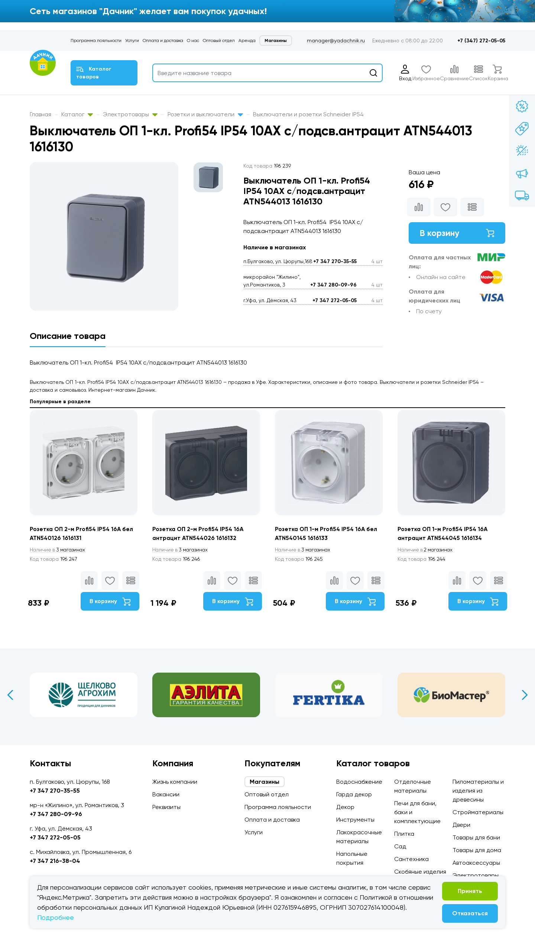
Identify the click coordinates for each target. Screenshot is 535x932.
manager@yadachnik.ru (336, 40)
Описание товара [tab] (68, 335)
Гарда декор (354, 794)
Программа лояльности (96, 40)
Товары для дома (477, 850)
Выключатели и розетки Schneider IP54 (308, 114)
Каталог (77, 114)
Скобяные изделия (420, 871)
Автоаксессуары (476, 862)
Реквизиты (166, 806)
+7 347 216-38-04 (55, 860)
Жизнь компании (174, 781)
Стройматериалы (478, 812)
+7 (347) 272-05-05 (481, 41)
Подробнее (55, 917)
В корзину (457, 233)
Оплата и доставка (163, 40)
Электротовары (130, 114)
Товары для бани (476, 837)
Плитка (404, 833)
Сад (400, 846)
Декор (345, 806)
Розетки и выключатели (205, 114)
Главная (40, 114)
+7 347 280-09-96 (333, 285)
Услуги (132, 40)
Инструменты (355, 819)
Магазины (276, 40)
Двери (461, 824)
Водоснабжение (359, 781)
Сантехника (411, 859)
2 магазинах (426, 550)
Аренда (247, 40)
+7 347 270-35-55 (335, 261)
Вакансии (165, 794)
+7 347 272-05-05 (334, 300)
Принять (470, 890)
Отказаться (470, 913)
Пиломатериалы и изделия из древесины (478, 790)
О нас (193, 40)
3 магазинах (59, 550)
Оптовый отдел (219, 40)
